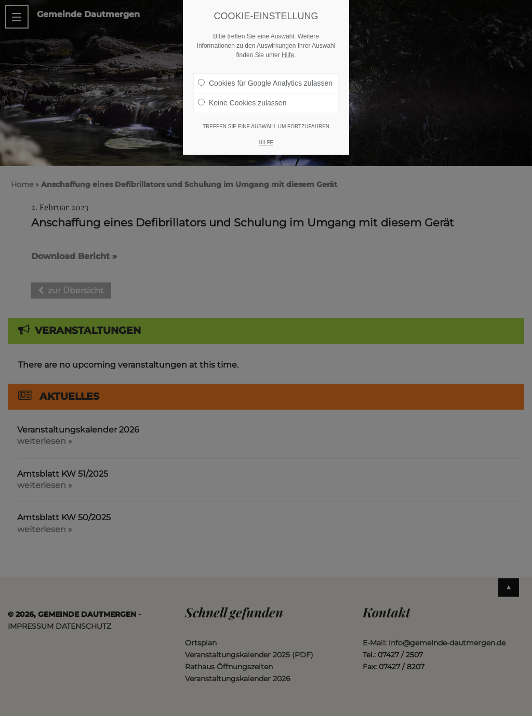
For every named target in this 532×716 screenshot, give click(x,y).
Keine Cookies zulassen (242, 103)
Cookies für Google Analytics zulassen (265, 83)
